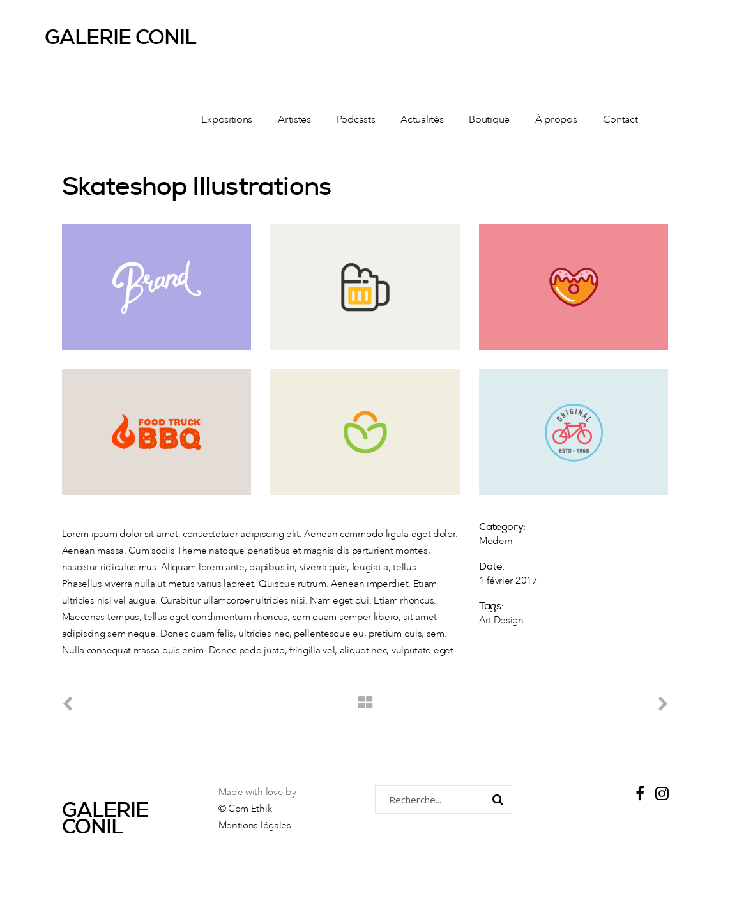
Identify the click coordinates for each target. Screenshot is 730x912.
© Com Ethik (245, 809)
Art (485, 621)
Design (509, 621)
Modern (496, 542)
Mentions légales (254, 826)
